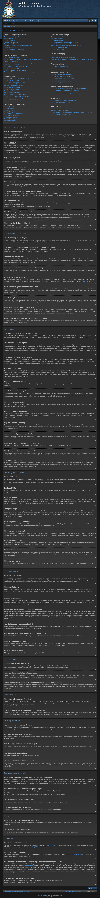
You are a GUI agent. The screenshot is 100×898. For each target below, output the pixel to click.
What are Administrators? (58, 37)
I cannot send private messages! (60, 56)
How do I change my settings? (12, 57)
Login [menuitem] (93, 21)
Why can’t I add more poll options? (13, 85)
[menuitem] (82, 891)
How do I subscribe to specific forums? (62, 92)
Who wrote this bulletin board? (59, 109)
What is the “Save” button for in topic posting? (16, 96)
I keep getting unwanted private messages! (63, 57)
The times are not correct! (11, 61)
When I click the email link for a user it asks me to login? (19, 72)
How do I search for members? (59, 80)
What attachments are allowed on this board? (63, 100)
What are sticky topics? (10, 117)
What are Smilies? (9, 110)
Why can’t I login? (9, 44)
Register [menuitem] (96, 21)
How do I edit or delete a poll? (12, 87)
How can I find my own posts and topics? (62, 82)
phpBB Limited (51, 845)
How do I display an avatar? (11, 68)
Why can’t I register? (9, 40)
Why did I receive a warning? (12, 92)
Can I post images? (9, 112)
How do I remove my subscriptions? (61, 94)
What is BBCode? (9, 106)
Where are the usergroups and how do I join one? (65, 42)
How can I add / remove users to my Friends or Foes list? (67, 68)
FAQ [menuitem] (90, 21)
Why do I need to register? (11, 37)
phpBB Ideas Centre (79, 854)
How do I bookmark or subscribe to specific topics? (65, 90)
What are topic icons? (10, 120)
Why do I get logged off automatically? (14, 49)
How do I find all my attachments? (60, 102)
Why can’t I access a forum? (12, 89)
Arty (52, 896)
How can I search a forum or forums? (61, 74)
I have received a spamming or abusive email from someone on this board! (72, 59)
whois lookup (29, 865)
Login (6, 23)
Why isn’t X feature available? (59, 110)
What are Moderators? (57, 38)
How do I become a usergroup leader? (61, 44)
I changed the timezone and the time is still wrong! (18, 63)
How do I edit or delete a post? (12, 80)
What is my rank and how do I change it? (15, 70)
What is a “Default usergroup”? (59, 47)
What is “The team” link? (58, 49)
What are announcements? (11, 115)
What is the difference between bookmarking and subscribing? (68, 88)
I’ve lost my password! (10, 47)
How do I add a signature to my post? (14, 82)
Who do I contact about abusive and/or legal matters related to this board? (71, 112)
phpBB (84, 281)
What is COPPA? (9, 38)
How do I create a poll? (10, 84)
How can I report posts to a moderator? (15, 94)
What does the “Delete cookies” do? (14, 51)
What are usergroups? (57, 40)
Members (42, 21)
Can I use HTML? (9, 108)
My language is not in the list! (12, 64)
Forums (34, 21)
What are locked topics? (10, 119)
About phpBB (33, 847)
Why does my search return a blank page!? (63, 78)
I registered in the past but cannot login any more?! (18, 45)
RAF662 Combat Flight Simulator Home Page (16, 21)
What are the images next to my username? (16, 66)
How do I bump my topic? (11, 99)
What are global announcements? (13, 113)
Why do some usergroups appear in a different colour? (66, 45)
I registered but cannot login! (12, 42)
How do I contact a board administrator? (62, 114)
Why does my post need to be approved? (15, 98)
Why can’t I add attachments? (12, 91)
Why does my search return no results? (62, 76)
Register (12, 23)
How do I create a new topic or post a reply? (16, 78)
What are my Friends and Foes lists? (61, 66)
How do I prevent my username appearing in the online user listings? (23, 59)
